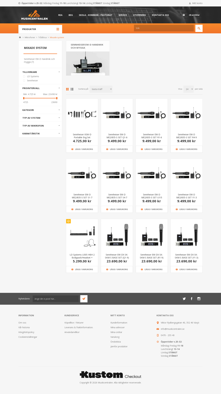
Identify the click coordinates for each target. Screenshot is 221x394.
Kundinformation (118, 322)
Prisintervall (31, 88)
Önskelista (115, 341)
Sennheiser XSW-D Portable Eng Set (82, 136)
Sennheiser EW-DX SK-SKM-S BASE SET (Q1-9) (117, 256)
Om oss (22, 322)
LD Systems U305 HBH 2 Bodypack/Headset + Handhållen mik (82, 257)
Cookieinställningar (27, 336)
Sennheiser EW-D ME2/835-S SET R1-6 (151, 136)
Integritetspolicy (26, 332)
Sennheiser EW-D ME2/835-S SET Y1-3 (186, 196)
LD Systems (33, 76)
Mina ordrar (116, 332)
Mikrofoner (30, 37)
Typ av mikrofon (33, 125)
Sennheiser (32, 80)
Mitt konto (197, 3)
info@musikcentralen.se (172, 328)
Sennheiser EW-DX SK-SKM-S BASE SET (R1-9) (151, 256)
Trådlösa (42, 37)
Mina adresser (117, 327)
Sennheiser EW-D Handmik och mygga (87, 46)
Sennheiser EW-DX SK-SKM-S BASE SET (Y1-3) (186, 256)
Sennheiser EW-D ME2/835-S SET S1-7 (82, 196)
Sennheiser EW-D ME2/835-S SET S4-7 (117, 196)
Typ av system (31, 117)
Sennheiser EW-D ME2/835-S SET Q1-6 (117, 136)
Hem (19, 37)
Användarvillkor (71, 332)
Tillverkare (29, 71)
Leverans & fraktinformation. (78, 327)
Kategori (28, 109)
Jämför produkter (119, 346)
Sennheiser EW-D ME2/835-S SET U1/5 (151, 196)
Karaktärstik (31, 133)
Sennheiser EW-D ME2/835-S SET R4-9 (186, 136)
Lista (72, 89)
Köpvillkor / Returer (73, 322)
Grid (67, 89)
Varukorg (114, 336)
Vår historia (24, 327)
